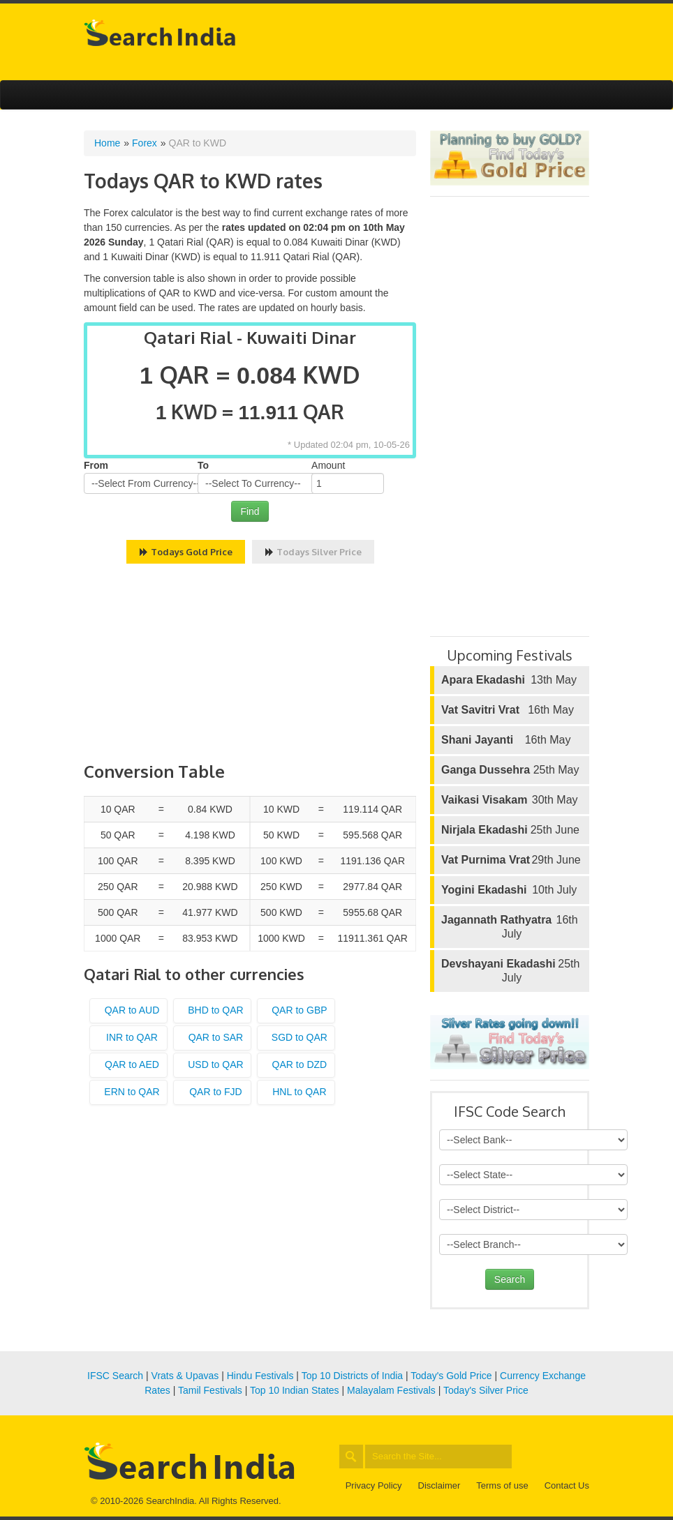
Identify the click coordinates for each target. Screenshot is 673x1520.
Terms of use (502, 1485)
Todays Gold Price (185, 551)
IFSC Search (115, 1375)
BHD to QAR (215, 1010)
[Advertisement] (250, 664)
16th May (507, 710)
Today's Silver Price (485, 1390)
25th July (510, 970)
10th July (509, 890)
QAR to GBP (299, 1010)
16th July (509, 926)
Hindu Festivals (260, 1375)
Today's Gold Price (451, 1375)
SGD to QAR (299, 1037)
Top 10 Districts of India (353, 1375)
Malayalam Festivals (391, 1390)
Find (249, 511)
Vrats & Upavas (185, 1375)
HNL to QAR (299, 1091)
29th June (511, 860)
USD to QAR (215, 1064)
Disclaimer (439, 1485)
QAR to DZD (299, 1064)
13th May (509, 680)
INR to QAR (132, 1037)
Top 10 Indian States (294, 1390)
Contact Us (567, 1485)
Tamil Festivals (210, 1390)
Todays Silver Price (313, 551)
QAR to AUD (132, 1010)
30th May (509, 800)
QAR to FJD (215, 1091)
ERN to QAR (131, 1091)
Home (107, 143)
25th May (510, 770)
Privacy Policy (374, 1485)
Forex (144, 143)
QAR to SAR (216, 1037)
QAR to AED (132, 1064)
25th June (510, 830)
